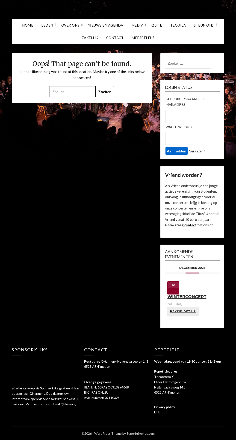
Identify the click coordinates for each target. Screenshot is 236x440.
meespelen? (143, 38)
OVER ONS (70, 25)
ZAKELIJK (90, 38)
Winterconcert (186, 296)
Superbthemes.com (141, 433)
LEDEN (47, 25)
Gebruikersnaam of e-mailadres (186, 101)
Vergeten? (197, 151)
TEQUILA (178, 25)
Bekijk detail (183, 311)
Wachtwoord (178, 127)
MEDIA (137, 25)
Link (157, 412)
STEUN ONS (204, 25)
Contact (115, 38)
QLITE (156, 25)
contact (190, 225)
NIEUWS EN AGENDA (105, 25)
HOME (27, 25)
